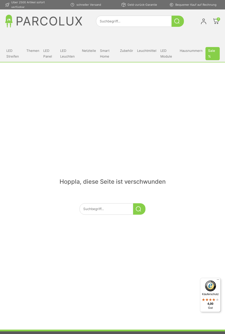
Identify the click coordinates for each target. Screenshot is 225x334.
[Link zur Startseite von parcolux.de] (43, 21)
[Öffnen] (216, 21)
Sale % (211, 53)
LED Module (166, 53)
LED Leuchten (67, 53)
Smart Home (104, 53)
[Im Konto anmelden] (203, 21)
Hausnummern (191, 51)
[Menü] (218, 280)
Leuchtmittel (146, 51)
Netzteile (89, 51)
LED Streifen (12, 53)
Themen (32, 51)
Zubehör (126, 51)
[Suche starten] (178, 21)
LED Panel (47, 53)
